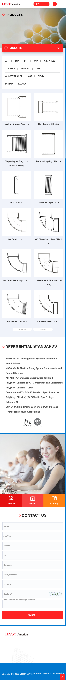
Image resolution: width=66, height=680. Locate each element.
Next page (43, 329)
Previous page (22, 329)
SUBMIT (32, 615)
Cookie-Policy (57, 669)
